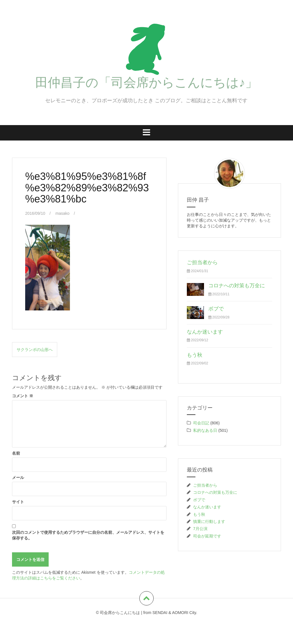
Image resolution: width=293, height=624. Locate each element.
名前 (16, 453)
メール (18, 477)
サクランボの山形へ (35, 349)
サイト (18, 501)
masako (63, 213)
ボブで (216, 309)
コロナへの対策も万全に (236, 285)
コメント (22, 396)
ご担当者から (202, 262)
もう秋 (194, 355)
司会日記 (201, 423)
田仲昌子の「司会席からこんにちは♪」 (146, 82)
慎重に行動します (209, 521)
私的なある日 (205, 430)
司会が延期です (207, 536)
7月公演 (200, 528)
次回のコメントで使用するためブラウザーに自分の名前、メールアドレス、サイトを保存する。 (88, 535)
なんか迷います (205, 332)
